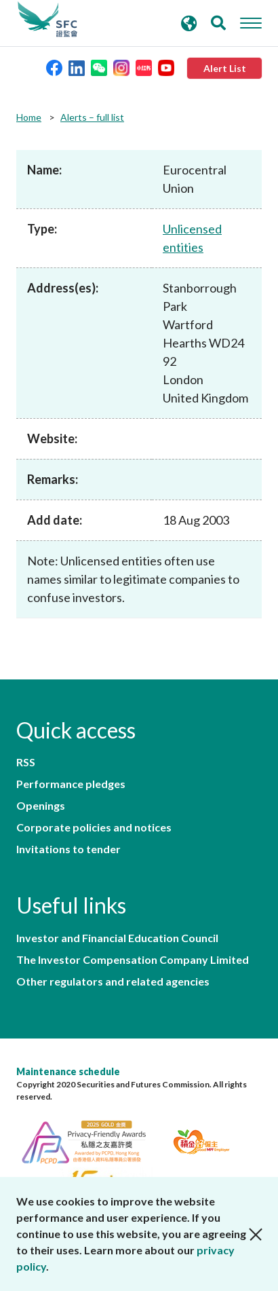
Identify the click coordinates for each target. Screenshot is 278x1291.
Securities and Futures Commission (47, 19)
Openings (40, 805)
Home (28, 117)
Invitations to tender (68, 849)
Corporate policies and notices (94, 827)
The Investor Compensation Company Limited (132, 959)
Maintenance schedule (68, 1071)
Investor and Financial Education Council (117, 938)
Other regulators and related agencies (113, 981)
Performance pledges (70, 784)
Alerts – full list (92, 117)
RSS (25, 762)
